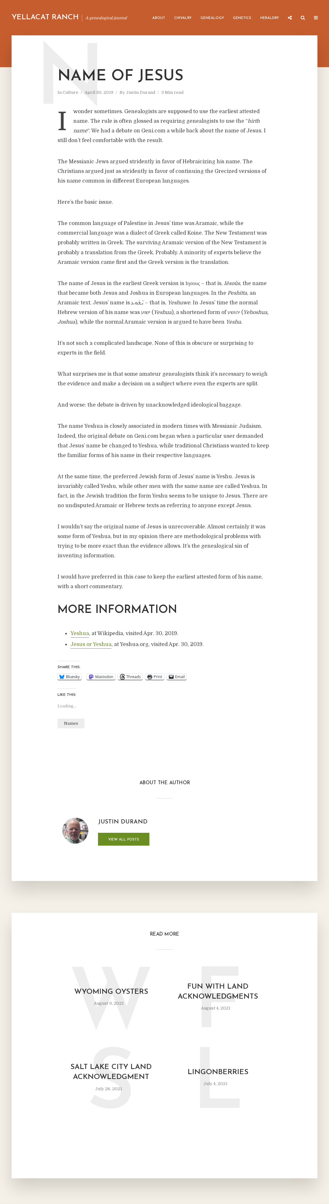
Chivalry (182, 18)
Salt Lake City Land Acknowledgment (111, 1072)
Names (71, 723)
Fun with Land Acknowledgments (218, 992)
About (158, 18)
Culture (70, 92)
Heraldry (269, 18)
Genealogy (212, 18)
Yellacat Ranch (45, 17)
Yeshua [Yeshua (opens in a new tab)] (79, 633)
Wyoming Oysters (111, 992)
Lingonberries (218, 1072)
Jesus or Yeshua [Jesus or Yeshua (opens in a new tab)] (90, 644)
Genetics (242, 18)
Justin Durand (140, 92)
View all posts (123, 839)
